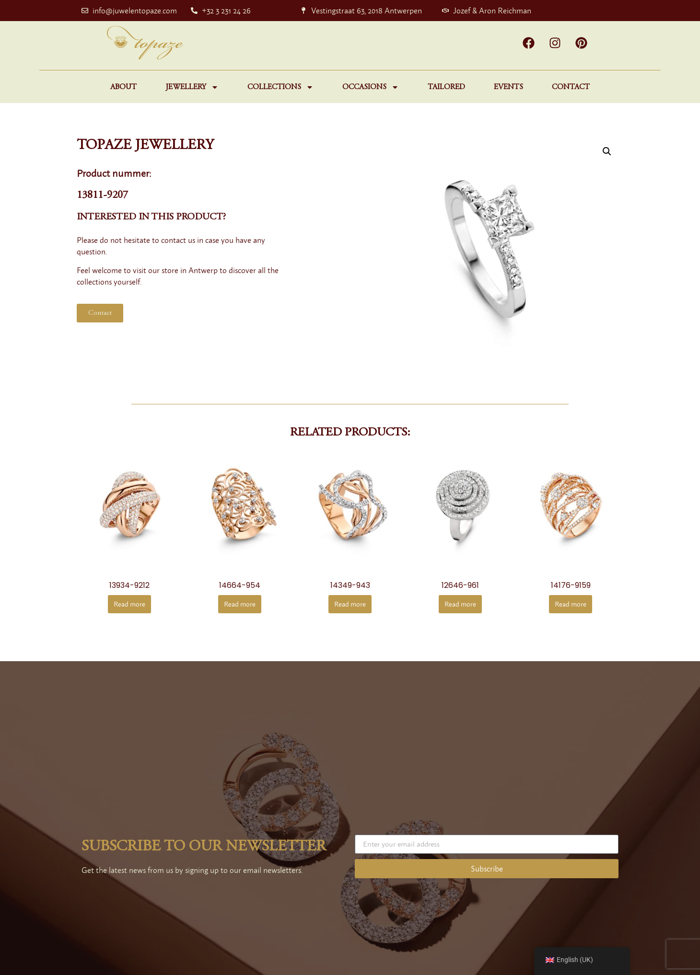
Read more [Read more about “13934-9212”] (129, 604)
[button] (607, 151)
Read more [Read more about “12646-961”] (460, 604)
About (123, 87)
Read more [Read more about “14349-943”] (350, 604)
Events (508, 87)
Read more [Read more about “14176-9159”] (570, 604)
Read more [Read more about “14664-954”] (240, 604)
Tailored (446, 87)
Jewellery (192, 87)
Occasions (370, 87)
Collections (280, 87)
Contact (571, 87)
